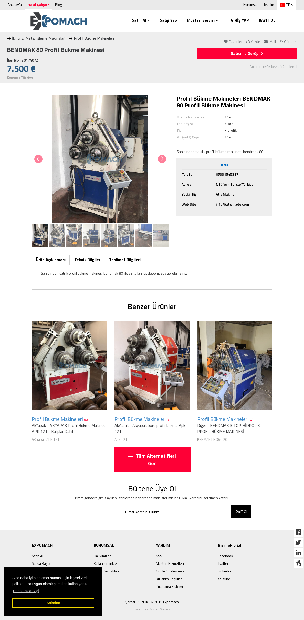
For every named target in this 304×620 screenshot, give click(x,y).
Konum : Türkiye (20, 77)
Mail (270, 41)
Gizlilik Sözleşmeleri (171, 571)
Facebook (225, 555)
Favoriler (233, 41)
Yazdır (253, 41)
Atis (224, 165)
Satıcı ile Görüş (247, 53)
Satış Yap (168, 20)
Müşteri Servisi (202, 20)
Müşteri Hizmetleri (170, 563)
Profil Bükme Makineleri (91, 38)
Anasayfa (15, 4)
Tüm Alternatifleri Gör (152, 459)
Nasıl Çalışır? (38, 4)
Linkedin (224, 571)
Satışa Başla (41, 563)
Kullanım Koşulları (169, 578)
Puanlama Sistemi (169, 586)
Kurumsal (250, 4)
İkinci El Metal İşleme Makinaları (36, 38)
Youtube (224, 578)
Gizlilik (143, 601)
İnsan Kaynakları (106, 571)
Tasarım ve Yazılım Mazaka (152, 609)
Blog (58, 4)
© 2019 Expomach (165, 601)
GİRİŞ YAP (240, 20)
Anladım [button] (53, 603)
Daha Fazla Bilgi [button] (26, 591)
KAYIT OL (267, 20)
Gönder (288, 41)
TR (285, 4)
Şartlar (130, 601)
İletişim (268, 4)
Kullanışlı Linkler (106, 563)
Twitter (223, 563)
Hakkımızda (102, 555)
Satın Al (141, 20)
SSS (159, 555)
